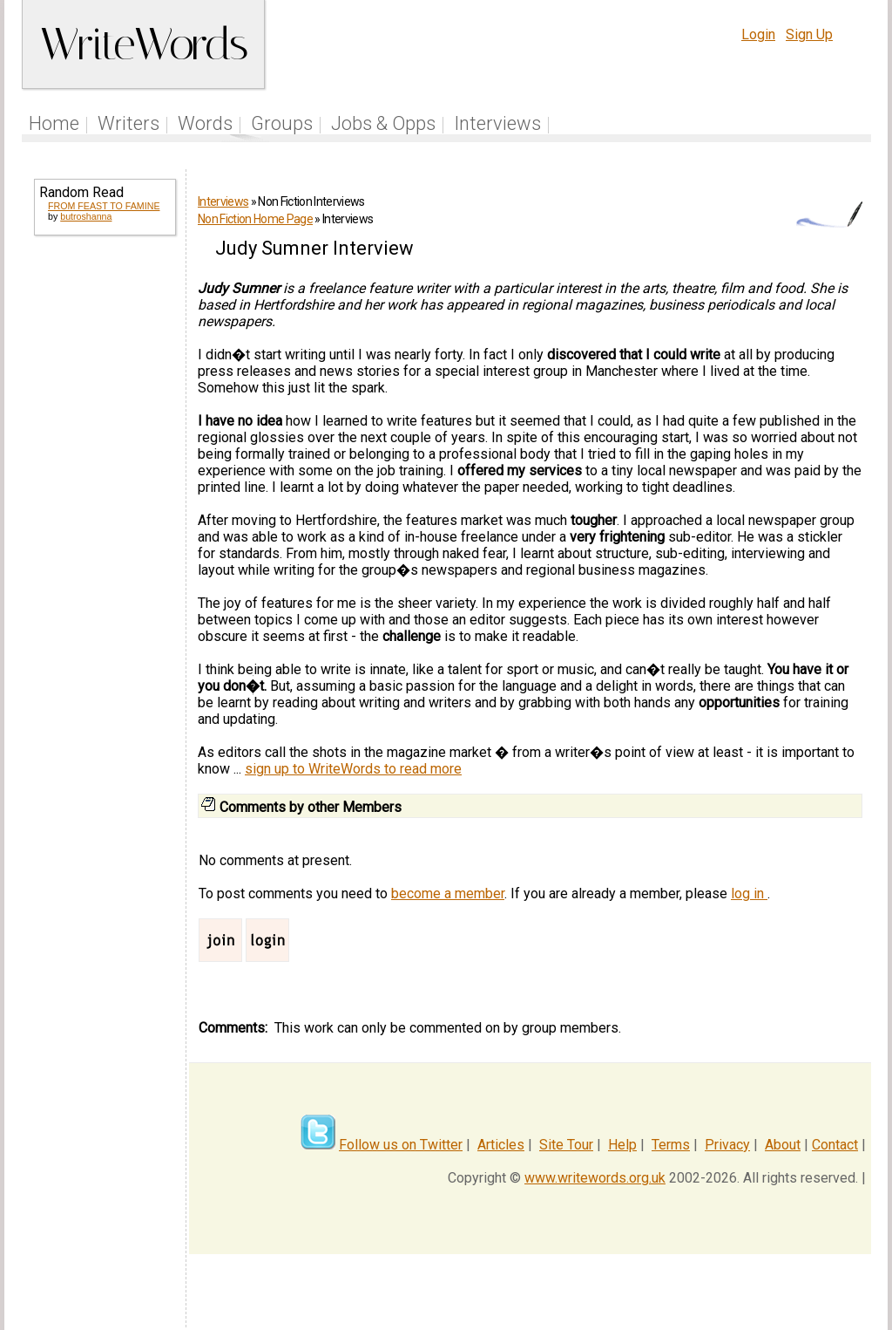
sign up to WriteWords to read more (353, 768)
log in (749, 893)
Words (205, 123)
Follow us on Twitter (401, 1144)
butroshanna (86, 216)
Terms (671, 1144)
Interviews (497, 123)
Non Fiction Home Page (255, 219)
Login (758, 34)
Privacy (727, 1144)
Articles (500, 1144)
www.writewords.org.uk (595, 1178)
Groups (282, 123)
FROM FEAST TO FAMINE (103, 206)
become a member (447, 893)
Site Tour (566, 1144)
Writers (128, 123)
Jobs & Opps (383, 123)
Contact (835, 1144)
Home (54, 123)
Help (622, 1144)
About (783, 1144)
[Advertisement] (103, 516)
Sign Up (809, 34)
